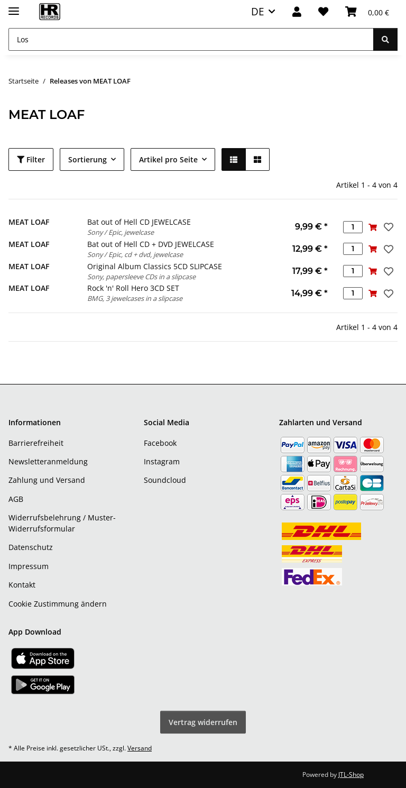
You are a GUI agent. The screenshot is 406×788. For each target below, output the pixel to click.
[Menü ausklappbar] (13, 6)
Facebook (160, 443)
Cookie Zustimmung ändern (57, 604)
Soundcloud (165, 480)
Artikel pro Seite (168, 159)
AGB (15, 499)
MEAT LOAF (28, 222)
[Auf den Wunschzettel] (387, 227)
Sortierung (87, 159)
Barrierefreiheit (35, 443)
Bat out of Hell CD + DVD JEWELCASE (150, 244)
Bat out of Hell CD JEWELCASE (139, 222)
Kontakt (21, 585)
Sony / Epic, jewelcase (120, 232)
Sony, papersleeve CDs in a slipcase (141, 276)
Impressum (28, 566)
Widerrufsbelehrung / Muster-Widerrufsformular (62, 523)
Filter (31, 159)
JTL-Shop (351, 774)
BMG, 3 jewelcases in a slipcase (134, 298)
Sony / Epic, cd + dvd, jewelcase (135, 254)
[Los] (191, 39)
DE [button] (257, 11)
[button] (297, 12)
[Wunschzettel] (323, 12)
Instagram (162, 461)
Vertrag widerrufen (203, 722)
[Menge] (353, 227)
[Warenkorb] (367, 12)
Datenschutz (30, 547)
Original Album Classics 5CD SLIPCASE (154, 266)
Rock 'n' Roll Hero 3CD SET (133, 288)
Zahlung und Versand (46, 480)
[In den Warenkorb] (372, 227)
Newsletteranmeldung (48, 461)
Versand (139, 748)
